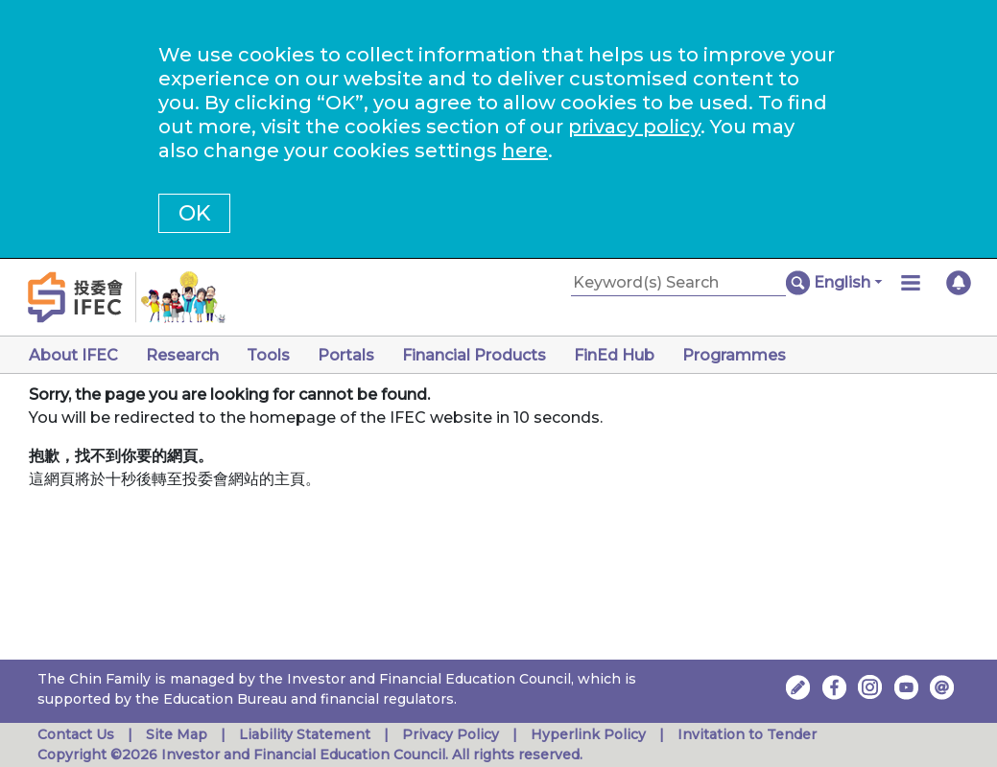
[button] (848, 282)
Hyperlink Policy (588, 734)
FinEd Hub (614, 355)
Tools (268, 355)
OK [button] (194, 213)
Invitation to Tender (747, 734)
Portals (346, 355)
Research (182, 355)
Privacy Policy (450, 734)
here (525, 150)
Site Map (176, 734)
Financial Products (474, 355)
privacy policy (634, 126)
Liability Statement (304, 734)
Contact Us (75, 734)
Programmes (734, 355)
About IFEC (73, 355)
